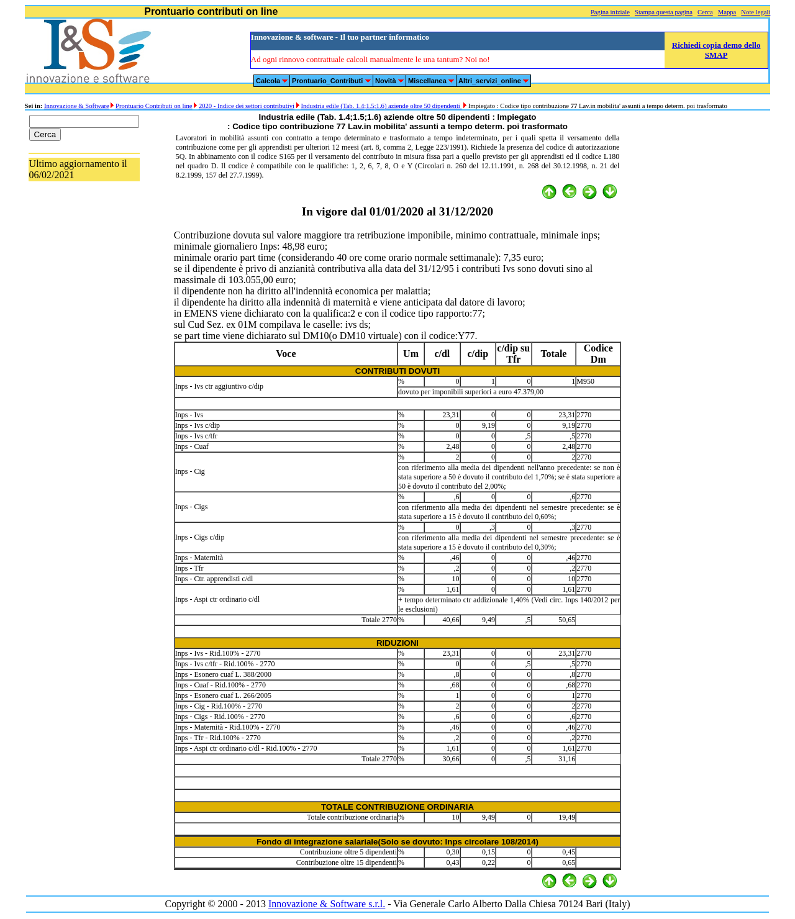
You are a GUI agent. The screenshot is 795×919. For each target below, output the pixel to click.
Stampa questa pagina (664, 12)
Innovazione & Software (76, 105)
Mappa (727, 12)
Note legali (755, 12)
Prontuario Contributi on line (154, 105)
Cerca (705, 12)
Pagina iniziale (610, 12)
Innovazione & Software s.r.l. (326, 904)
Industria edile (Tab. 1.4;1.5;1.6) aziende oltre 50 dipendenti (381, 105)
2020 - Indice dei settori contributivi (246, 105)
